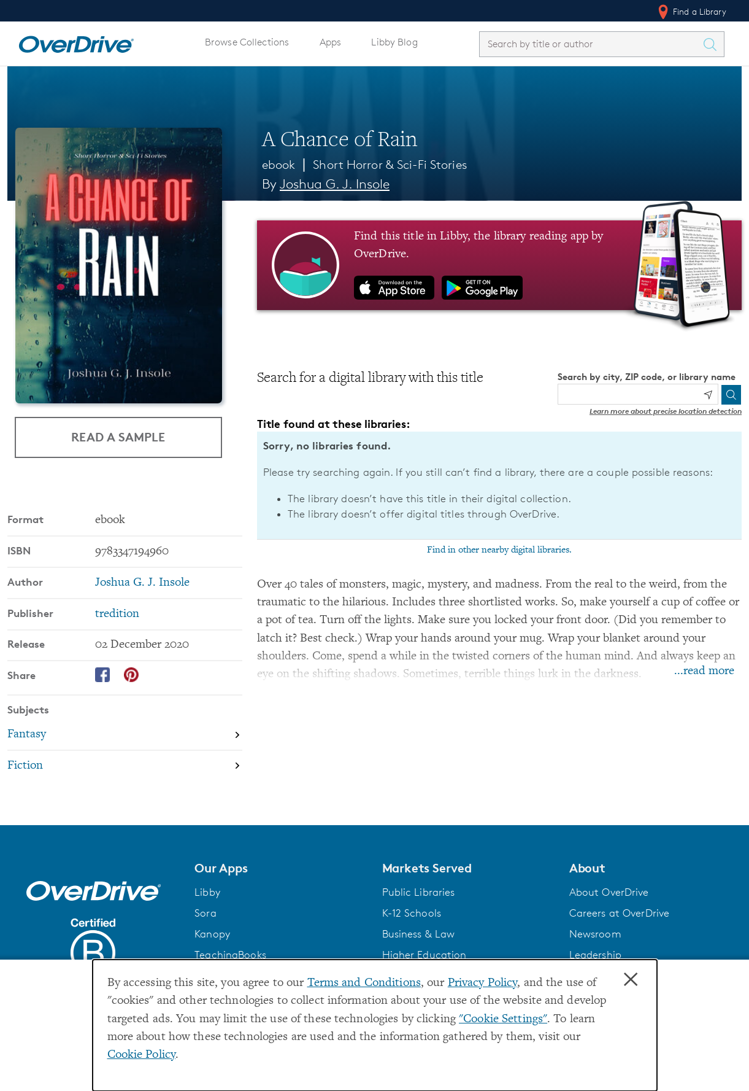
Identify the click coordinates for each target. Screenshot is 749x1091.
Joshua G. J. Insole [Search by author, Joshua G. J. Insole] (335, 184)
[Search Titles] (713, 44)
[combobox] (591, 44)
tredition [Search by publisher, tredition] (117, 614)
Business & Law (418, 934)
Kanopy (212, 934)
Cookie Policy (141, 1055)
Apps (331, 42)
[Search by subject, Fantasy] (124, 735)
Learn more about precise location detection (666, 411)
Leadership (595, 955)
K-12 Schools (411, 913)
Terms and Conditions (364, 983)
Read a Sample (118, 437)
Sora (205, 913)
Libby (207, 892)
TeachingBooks (230, 955)
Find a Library (691, 11)
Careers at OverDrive (619, 913)
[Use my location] (708, 395)
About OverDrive (609, 892)
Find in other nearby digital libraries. (499, 550)
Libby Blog (394, 42)
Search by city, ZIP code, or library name (647, 376)
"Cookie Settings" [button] (503, 1019)
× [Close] (631, 979)
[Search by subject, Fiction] (124, 766)
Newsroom (595, 934)
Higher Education (424, 955)
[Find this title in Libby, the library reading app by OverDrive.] (499, 265)
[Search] (731, 395)
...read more (704, 671)
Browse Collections (247, 42)
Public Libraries (418, 892)
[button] (280, 868)
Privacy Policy (483, 983)
